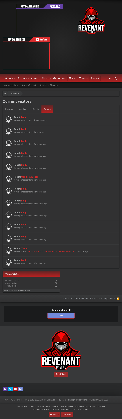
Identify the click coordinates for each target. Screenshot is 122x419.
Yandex (25, 248)
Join (47, 78)
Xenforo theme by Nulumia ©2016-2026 (91, 400)
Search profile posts (49, 85)
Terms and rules (81, 298)
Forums (24, 78)
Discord (85, 78)
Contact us (68, 298)
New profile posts (29, 85)
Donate (96, 78)
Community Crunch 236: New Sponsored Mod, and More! (50, 251)
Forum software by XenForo (26, 400)
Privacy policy (96, 298)
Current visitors (11, 85)
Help (106, 298)
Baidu (24, 129)
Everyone (9, 109)
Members (61, 78)
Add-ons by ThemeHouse (62, 400)
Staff (74, 78)
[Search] (115, 78)
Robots (47, 109)
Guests (35, 109)
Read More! (61, 374)
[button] (15, 78)
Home (10, 78)
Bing (23, 117)
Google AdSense (29, 177)
